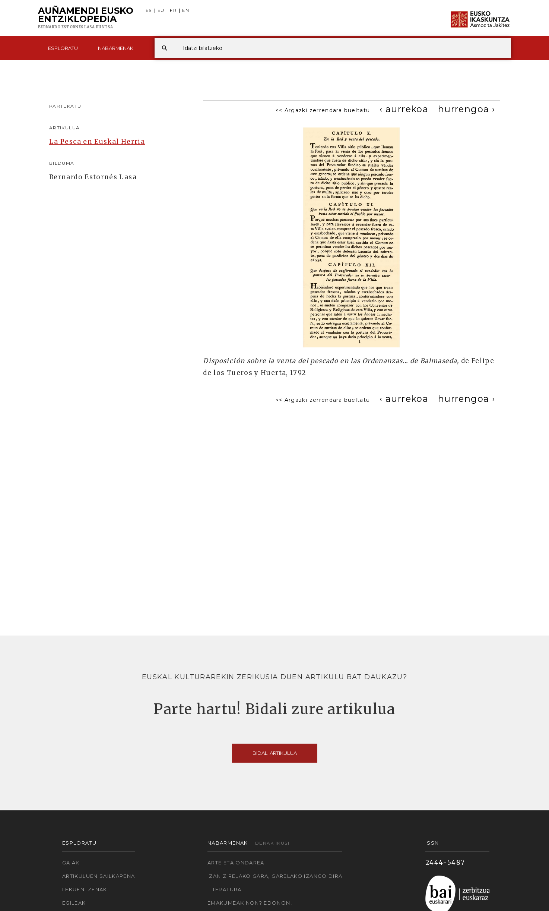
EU (161, 11)
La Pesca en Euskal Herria (97, 142)
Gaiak (71, 863)
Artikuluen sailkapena (98, 876)
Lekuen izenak (84, 889)
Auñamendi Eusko (85, 18)
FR (173, 11)
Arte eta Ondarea (235, 863)
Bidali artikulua (275, 753)
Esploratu (63, 48)
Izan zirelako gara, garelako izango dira (274, 876)
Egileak (74, 903)
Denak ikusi (272, 843)
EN (185, 11)
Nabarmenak (115, 48)
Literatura (224, 889)
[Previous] (404, 109)
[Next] (466, 109)
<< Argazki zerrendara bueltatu (323, 110)
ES (149, 11)
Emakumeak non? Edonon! (249, 903)
